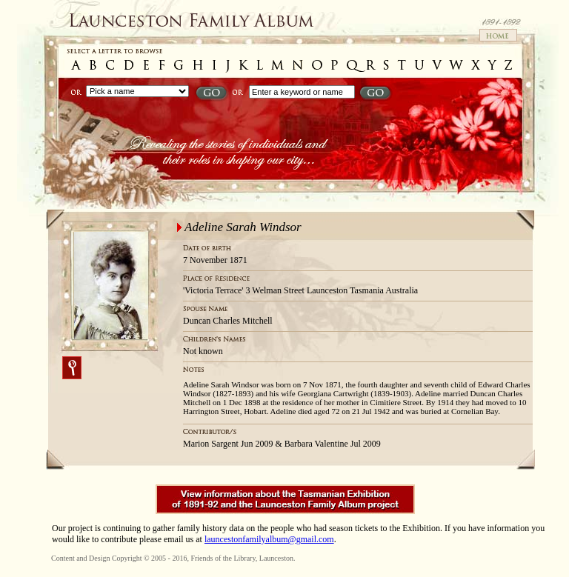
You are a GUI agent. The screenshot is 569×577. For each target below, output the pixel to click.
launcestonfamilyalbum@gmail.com (269, 539)
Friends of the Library (222, 558)
